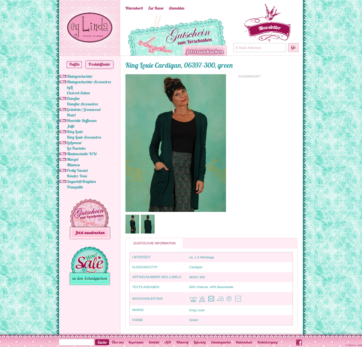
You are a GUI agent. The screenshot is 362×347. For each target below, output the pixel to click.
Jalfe (71, 126)
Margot (72, 159)
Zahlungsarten (221, 342)
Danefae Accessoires (82, 103)
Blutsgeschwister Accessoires (89, 81)
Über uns (117, 342)
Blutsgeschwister (80, 76)
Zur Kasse (156, 8)
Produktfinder (99, 64)
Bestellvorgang (267, 342)
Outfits (74, 64)
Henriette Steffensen (82, 120)
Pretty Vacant (77, 170)
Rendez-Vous (77, 175)
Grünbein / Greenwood (84, 109)
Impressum (136, 342)
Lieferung (200, 342)
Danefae (73, 98)
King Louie (75, 131)
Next (235, 35)
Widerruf (182, 342)
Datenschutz (244, 342)
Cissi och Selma (78, 92)
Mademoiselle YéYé (82, 153)
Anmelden (176, 8)
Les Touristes (76, 148)
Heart (71, 115)
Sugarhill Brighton (81, 181)
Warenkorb (134, 8)
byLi (70, 87)
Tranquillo (75, 186)
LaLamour (74, 142)
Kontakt (154, 342)
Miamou (73, 164)
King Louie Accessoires (84, 137)
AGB (167, 342)
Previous (117, 35)
